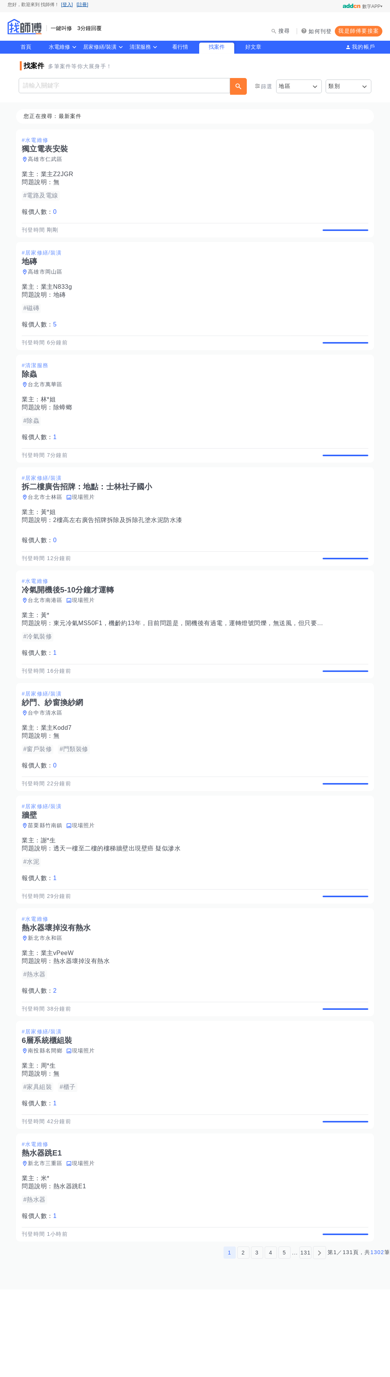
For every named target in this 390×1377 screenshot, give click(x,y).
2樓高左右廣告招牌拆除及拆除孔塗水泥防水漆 (120, 546)
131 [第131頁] (305, 1340)
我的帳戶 (363, 47)
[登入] (67, 4)
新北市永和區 (47, 1000)
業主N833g (59, 296)
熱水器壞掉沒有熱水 (84, 1022)
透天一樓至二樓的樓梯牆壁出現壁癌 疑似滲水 (119, 901)
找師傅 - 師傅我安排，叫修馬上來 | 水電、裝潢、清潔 (25, 26)
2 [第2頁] (243, 1340)
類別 (334, 86)
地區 (285, 86)
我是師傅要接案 (358, 31)
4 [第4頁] (270, 1340)
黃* (47, 650)
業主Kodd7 (58, 772)
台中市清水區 (47, 757)
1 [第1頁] (229, 1340)
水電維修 (59, 47)
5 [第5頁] (284, 1340)
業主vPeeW (59, 1014)
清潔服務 (140, 47)
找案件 (217, 47)
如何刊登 (320, 31)
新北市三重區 (47, 1242)
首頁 (26, 47)
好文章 (253, 47)
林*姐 (50, 417)
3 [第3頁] (257, 1340)
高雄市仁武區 (47, 159)
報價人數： (41, 212)
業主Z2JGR (59, 174)
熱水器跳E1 (72, 1265)
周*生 (50, 1136)
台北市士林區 (47, 524)
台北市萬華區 (47, 402)
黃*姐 (50, 538)
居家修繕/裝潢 (100, 47)
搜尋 (284, 31)
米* (47, 1257)
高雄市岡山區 (47, 281)
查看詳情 (343, 234)
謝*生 (50, 893)
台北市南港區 (47, 635)
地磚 (62, 304)
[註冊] (82, 4)
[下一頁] (319, 1340)
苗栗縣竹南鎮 (47, 878)
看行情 (180, 47)
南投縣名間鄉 (47, 1121)
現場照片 (86, 524)
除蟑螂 (65, 425)
